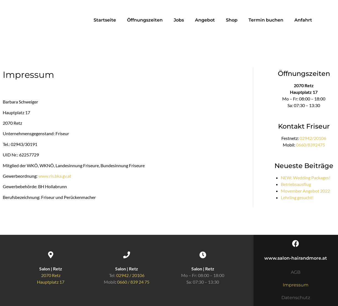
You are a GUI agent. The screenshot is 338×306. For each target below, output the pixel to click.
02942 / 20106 (130, 275)
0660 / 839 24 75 (133, 281)
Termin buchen (266, 20)
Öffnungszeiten (145, 20)
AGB (295, 272)
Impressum (295, 285)
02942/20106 (313, 138)
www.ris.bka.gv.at (54, 176)
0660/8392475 (310, 144)
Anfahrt (303, 20)
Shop (231, 20)
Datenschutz (295, 297)
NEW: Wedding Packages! (305, 177)
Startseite (105, 20)
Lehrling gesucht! (297, 197)
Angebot (205, 20)
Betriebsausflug (296, 184)
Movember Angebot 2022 (305, 190)
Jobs (179, 20)
